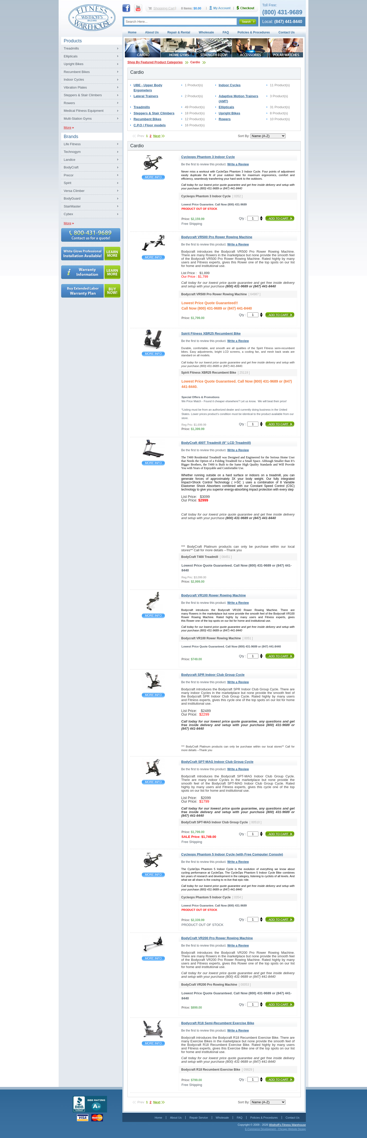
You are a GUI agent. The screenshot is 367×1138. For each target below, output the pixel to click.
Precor (68, 175)
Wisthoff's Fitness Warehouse (287, 1124)
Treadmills (71, 48)
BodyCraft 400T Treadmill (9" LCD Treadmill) (153, 463)
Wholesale (206, 32)
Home (132, 32)
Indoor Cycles (74, 79)
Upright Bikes (73, 64)
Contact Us (287, 32)
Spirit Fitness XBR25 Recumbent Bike (153, 353)
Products (73, 40)
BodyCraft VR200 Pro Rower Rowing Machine (153, 958)
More (67, 127)
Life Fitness (72, 144)
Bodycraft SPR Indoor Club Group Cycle (153, 695)
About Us (152, 32)
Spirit (67, 183)
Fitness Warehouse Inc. (92, 17)
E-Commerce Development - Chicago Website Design (275, 1129)
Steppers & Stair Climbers (83, 95)
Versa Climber (74, 191)
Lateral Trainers (146, 96)
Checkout (247, 8)
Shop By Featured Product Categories (155, 62)
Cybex (68, 214)
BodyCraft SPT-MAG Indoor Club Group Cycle (153, 782)
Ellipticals (70, 56)
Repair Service (198, 1117)
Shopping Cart (164, 8)
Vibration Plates (75, 87)
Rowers (69, 103)
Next (156, 136)
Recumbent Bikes (77, 72)
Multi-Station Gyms (78, 118)
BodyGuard (72, 198)
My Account (222, 8)
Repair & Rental (178, 32)
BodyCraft (71, 167)
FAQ (225, 32)
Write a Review (238, 164)
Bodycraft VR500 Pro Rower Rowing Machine (153, 257)
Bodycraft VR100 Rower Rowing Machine (153, 615)
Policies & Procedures (254, 32)
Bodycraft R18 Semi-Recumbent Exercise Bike (153, 1043)
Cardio (195, 62)
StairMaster (72, 206)
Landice (69, 160)
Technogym (72, 152)
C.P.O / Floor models (150, 125)
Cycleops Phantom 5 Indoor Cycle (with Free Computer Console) (153, 874)
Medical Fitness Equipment (83, 111)
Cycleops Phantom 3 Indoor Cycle (153, 177)
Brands (71, 136)
